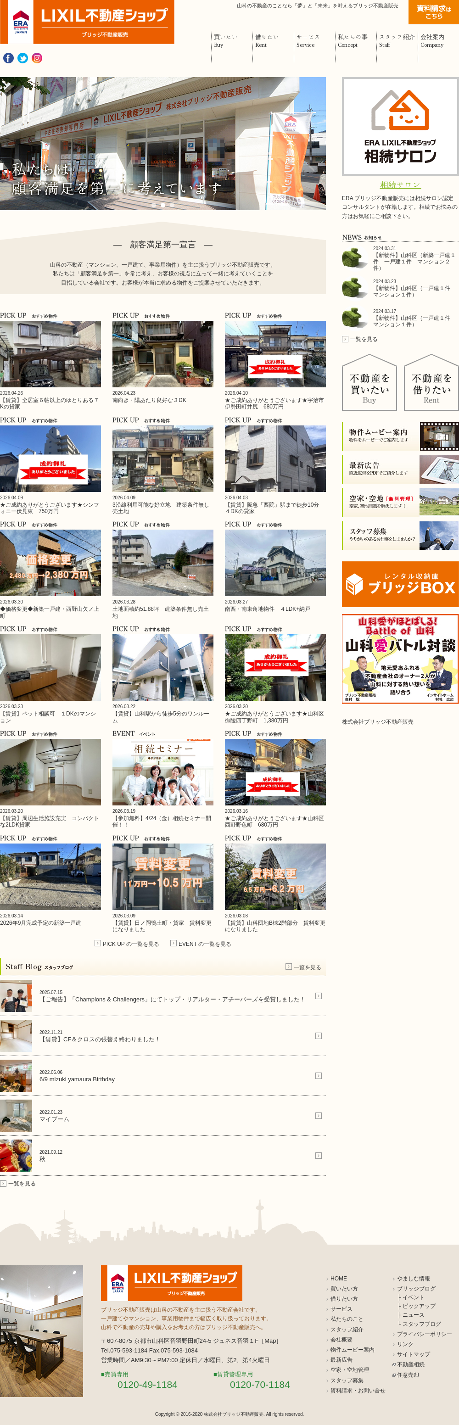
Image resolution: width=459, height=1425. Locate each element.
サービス (341, 1309)
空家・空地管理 (349, 1370)
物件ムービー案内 (352, 1350)
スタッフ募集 (347, 1380)
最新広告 (341, 1360)
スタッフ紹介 (347, 1329)
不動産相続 (411, 1364)
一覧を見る (307, 967)
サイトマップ (413, 1354)
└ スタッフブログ (419, 1324)
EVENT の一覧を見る (205, 944)
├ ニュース (411, 1315)
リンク (405, 1344)
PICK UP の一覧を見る (131, 944)
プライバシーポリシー (424, 1334)
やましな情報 (413, 1278)
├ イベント (411, 1297)
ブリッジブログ (416, 1288)
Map (270, 1340)
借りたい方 (344, 1299)
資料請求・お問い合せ (358, 1390)
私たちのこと (347, 1319)
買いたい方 (344, 1288)
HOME (338, 1278)
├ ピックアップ (416, 1306)
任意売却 (408, 1375)
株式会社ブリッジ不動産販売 (378, 722)
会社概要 (341, 1339)
